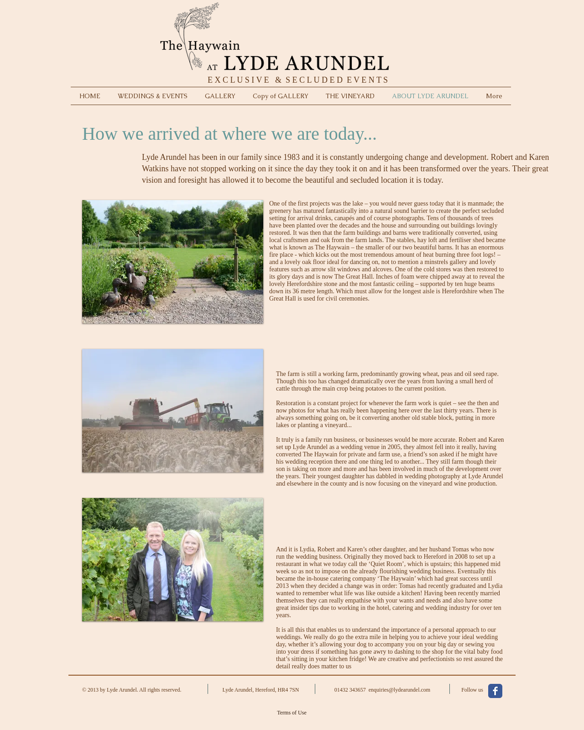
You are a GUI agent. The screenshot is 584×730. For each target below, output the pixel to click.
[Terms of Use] (291, 713)
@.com (409, 690)
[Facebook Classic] (495, 691)
